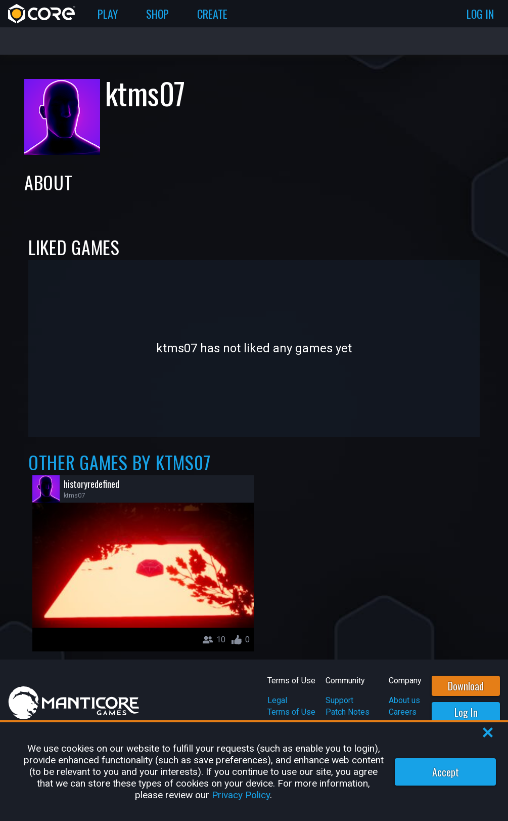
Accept (445, 771)
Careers (403, 712)
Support (339, 700)
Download (466, 685)
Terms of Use (291, 712)
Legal (277, 700)
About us (404, 700)
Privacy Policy (241, 795)
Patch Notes (348, 712)
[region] (254, 771)
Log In (466, 712)
